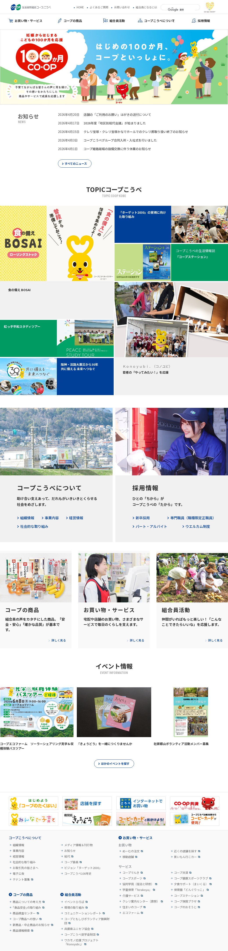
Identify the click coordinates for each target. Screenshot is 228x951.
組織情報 (27, 517)
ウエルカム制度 (197, 526)
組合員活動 (73, 894)
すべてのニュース (76, 163)
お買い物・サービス (138, 837)
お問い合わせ (122, 7)
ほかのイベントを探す (115, 763)
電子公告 (18, 874)
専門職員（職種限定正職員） (193, 517)
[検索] (181, 10)
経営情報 (76, 517)
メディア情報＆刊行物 (78, 845)
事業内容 (52, 517)
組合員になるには (146, 7)
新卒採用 (143, 517)
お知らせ (70, 851)
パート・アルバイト (151, 526)
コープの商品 (23, 894)
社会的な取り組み (34, 526)
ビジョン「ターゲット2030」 (83, 868)
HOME (80, 7)
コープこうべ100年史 (78, 874)
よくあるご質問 (99, 7)
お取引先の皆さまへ (25, 868)
